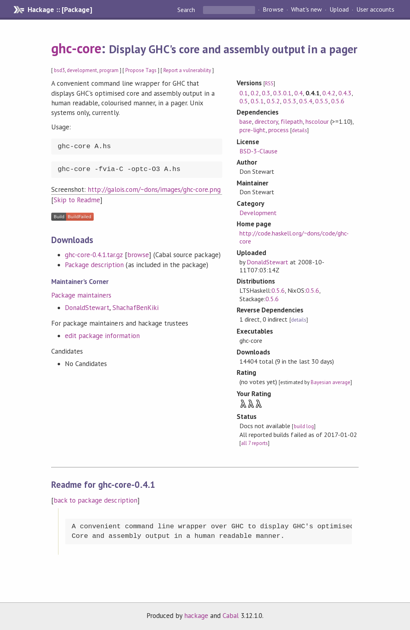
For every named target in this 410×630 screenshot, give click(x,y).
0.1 (243, 93)
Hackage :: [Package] (60, 9)
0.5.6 (337, 101)
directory (266, 121)
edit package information (102, 335)
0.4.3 (345, 93)
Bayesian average (330, 382)
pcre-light (252, 130)
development (82, 70)
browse (138, 254)
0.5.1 (257, 101)
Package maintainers (81, 295)
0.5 (243, 101)
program (109, 70)
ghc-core (76, 48)
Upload (339, 10)
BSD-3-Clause (258, 151)
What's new (306, 10)
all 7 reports (254, 443)
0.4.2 (329, 93)
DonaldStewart (87, 307)
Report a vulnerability (187, 70)
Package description (94, 264)
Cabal (231, 615)
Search (187, 10)
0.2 (255, 93)
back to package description (95, 500)
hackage (196, 615)
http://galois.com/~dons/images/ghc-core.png (154, 189)
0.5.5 (321, 101)
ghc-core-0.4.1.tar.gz (94, 254)
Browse (273, 10)
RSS (269, 83)
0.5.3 (289, 101)
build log (304, 426)
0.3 (266, 93)
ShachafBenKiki (135, 307)
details (299, 130)
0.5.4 (305, 101)
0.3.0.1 (282, 93)
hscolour (317, 121)
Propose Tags (141, 70)
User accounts (375, 10)
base (245, 121)
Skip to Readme (77, 199)
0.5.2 (273, 101)
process (278, 130)
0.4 (298, 93)
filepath (291, 121)
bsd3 (59, 70)
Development (258, 213)
